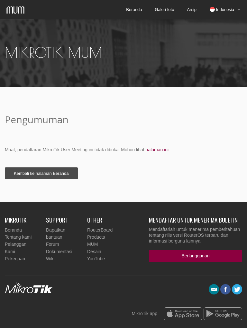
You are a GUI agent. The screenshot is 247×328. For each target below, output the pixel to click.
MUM (92, 244)
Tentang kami (18, 237)
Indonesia (222, 9)
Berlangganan (195, 255)
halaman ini (157, 149)
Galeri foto (164, 9)
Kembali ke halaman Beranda (41, 173)
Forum (52, 244)
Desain (94, 251)
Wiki (50, 258)
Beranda (134, 9)
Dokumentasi (59, 251)
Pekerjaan (15, 258)
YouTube (96, 258)
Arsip (192, 9)
